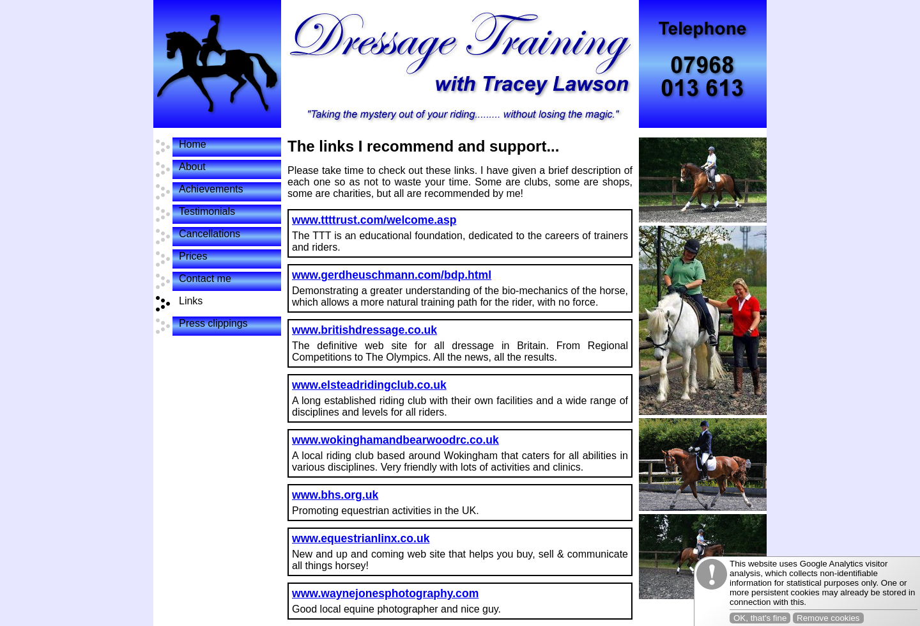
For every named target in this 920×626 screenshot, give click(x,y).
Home (192, 144)
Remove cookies (828, 618)
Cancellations (209, 233)
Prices (193, 256)
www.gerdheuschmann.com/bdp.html (391, 275)
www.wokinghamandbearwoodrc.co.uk (395, 440)
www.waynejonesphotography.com (385, 593)
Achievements (211, 189)
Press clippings (213, 323)
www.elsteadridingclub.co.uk (369, 385)
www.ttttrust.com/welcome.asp (374, 220)
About (192, 166)
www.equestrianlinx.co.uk (360, 538)
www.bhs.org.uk (335, 495)
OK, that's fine (759, 618)
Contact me (205, 278)
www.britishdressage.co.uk (364, 330)
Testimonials (207, 211)
